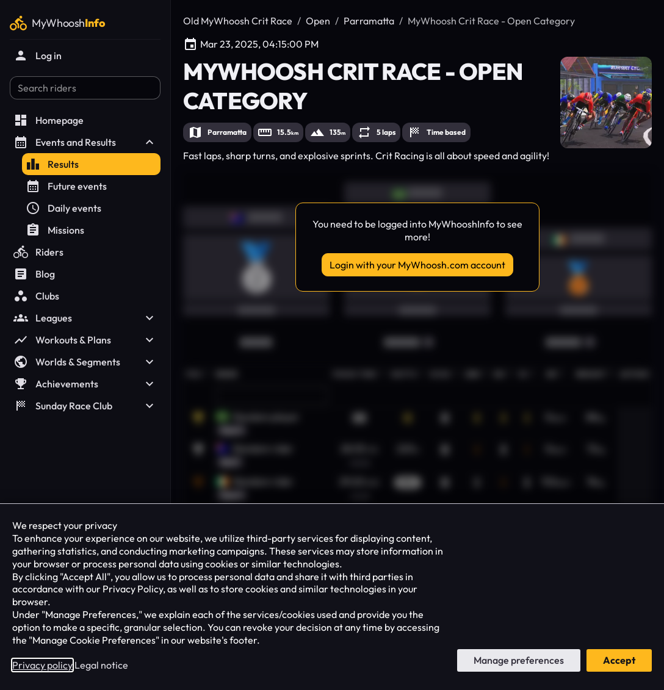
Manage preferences (519, 660)
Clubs (36, 296)
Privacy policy (42, 665)
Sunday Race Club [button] (85, 405)
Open (318, 21)
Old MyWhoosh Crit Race (237, 21)
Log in (37, 55)
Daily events (63, 208)
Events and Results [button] (85, 142)
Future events (66, 186)
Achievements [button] (85, 383)
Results (52, 164)
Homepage (48, 120)
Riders (38, 252)
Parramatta (369, 21)
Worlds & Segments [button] (85, 361)
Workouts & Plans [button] (85, 339)
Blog (34, 274)
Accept (619, 660)
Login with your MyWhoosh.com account (417, 265)
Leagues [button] (85, 318)
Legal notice (101, 665)
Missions (55, 230)
